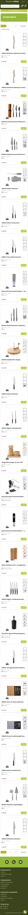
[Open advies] (25, 912)
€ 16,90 (4, 778)
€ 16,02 (4, 813)
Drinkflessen (4, 894)
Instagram (4, 906)
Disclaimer (3, 888)
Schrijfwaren (4, 896)
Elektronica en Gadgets (7, 898)
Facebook (4, 908)
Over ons (3, 876)
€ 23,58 (4, 333)
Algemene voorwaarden (7, 882)
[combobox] (8, 6)
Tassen (2, 900)
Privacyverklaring (5, 884)
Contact (3, 872)
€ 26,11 (4, 197)
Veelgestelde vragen (6, 874)
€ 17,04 (4, 573)
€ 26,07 (4, 231)
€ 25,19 (4, 299)
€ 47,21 (4, 128)
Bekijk (23, 61)
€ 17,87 (4, 505)
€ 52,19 (4, 61)
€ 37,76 (4, 162)
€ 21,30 (4, 402)
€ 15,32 (4, 847)
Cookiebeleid (4, 886)
